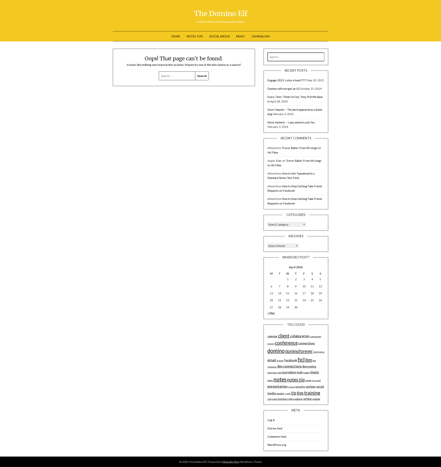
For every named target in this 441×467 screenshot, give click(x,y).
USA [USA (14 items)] (269, 399)
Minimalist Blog (230, 461)
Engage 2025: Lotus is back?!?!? (286, 80)
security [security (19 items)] (300, 386)
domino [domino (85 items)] (276, 351)
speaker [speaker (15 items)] (280, 393)
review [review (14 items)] (291, 386)
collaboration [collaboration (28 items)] (299, 336)
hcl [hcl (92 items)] (301, 359)
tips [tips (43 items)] (300, 392)
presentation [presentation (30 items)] (277, 386)
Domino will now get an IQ (283, 88)
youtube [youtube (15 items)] (316, 399)
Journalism (261, 36)
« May (271, 313)
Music (240, 36)
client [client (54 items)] (283, 335)
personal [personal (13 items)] (316, 380)
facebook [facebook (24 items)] (290, 360)
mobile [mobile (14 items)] (306, 372)
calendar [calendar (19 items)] (272, 336)
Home (175, 36)
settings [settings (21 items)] (311, 386)
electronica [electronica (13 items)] (318, 352)
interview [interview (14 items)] (272, 372)
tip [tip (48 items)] (293, 392)
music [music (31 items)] (314, 372)
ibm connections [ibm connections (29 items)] (289, 366)
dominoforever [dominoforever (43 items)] (299, 351)
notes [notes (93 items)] (279, 379)
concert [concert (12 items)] (270, 343)
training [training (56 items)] (312, 392)
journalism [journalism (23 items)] (289, 372)
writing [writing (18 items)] (307, 398)
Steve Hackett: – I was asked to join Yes (291, 122)
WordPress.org (276, 444)
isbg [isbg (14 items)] (279, 372)
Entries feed (274, 428)
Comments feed (276, 436)
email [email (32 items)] (271, 360)
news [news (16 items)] (270, 380)
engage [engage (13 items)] (280, 360)
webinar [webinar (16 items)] (298, 399)
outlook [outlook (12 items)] (308, 380)
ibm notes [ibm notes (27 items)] (309, 366)
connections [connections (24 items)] (306, 343)
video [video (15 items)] (291, 399)
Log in (271, 420)
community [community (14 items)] (315, 336)
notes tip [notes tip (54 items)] (296, 379)
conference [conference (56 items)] (286, 342)
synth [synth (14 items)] (288, 393)
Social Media (219, 36)
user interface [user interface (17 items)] (280, 398)
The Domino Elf (220, 12)
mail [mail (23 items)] (299, 372)
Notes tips (195, 36)
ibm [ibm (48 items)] (308, 359)
